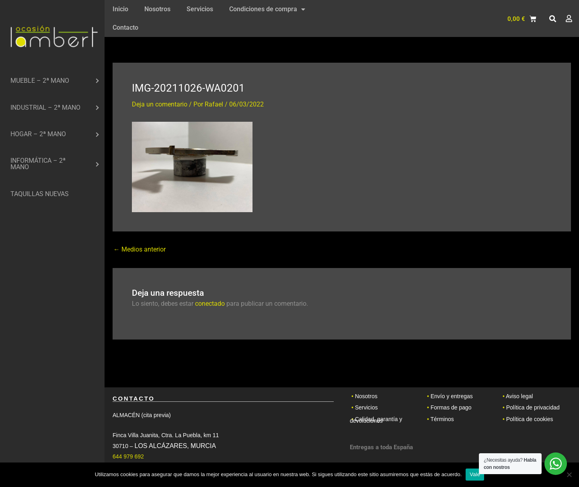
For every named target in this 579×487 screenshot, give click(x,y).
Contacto (125, 27)
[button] (552, 19)
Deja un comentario (159, 104)
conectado (210, 303)
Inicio (120, 9)
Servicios (200, 9)
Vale (475, 474)
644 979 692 (128, 456)
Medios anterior (139, 249)
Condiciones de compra (267, 9)
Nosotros (157, 9)
